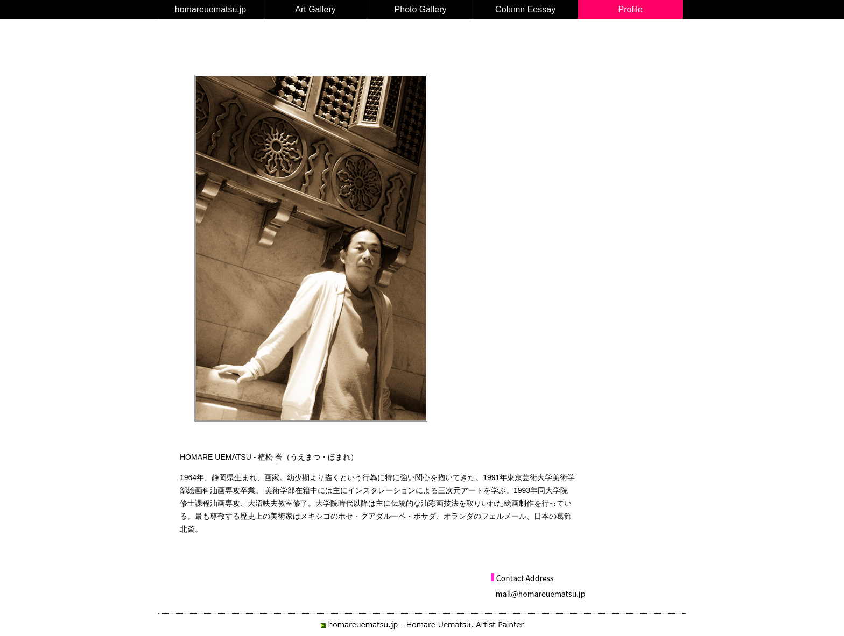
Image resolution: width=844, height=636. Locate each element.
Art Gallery (315, 9)
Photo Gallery (421, 9)
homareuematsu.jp (211, 9)
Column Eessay (525, 9)
